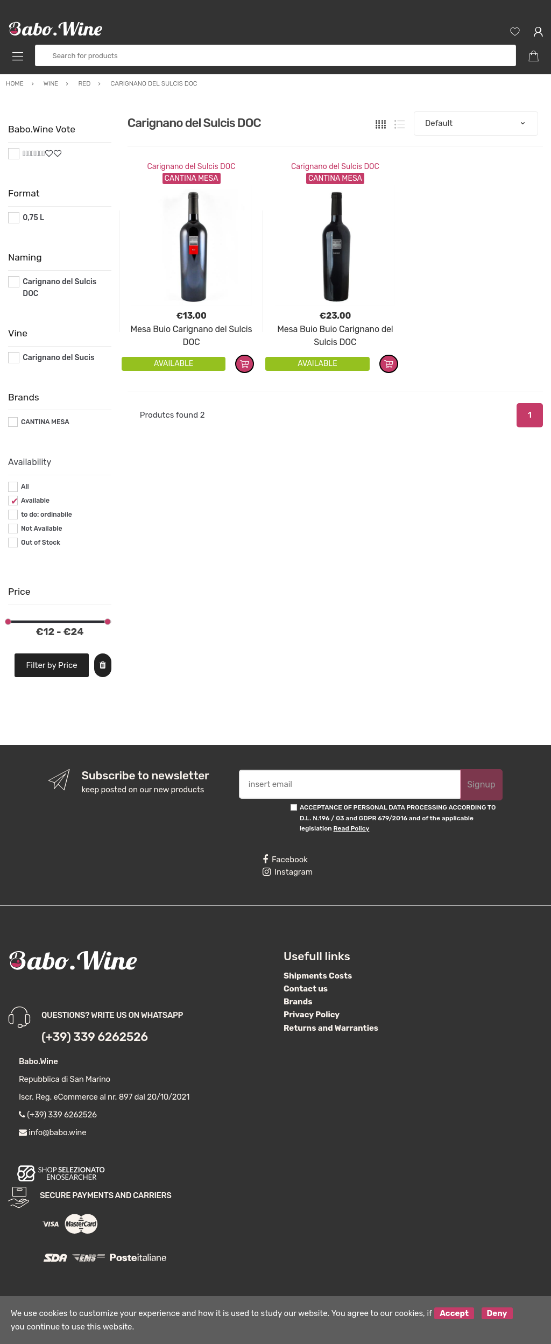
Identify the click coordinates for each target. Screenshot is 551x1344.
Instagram (288, 872)
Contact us (306, 989)
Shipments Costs (318, 976)
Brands (298, 1002)
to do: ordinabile (46, 514)
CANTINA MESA (45, 422)
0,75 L (33, 217)
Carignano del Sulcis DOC (191, 166)
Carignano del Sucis (58, 357)
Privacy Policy (312, 1014)
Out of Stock (40, 542)
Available (35, 500)
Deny (497, 1313)
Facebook (285, 859)
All (25, 486)
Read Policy (352, 828)
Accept (454, 1313)
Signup (481, 784)
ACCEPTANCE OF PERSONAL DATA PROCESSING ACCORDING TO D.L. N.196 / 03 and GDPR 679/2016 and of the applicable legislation (398, 818)
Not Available (41, 528)
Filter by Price (51, 665)
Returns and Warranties (331, 1028)
